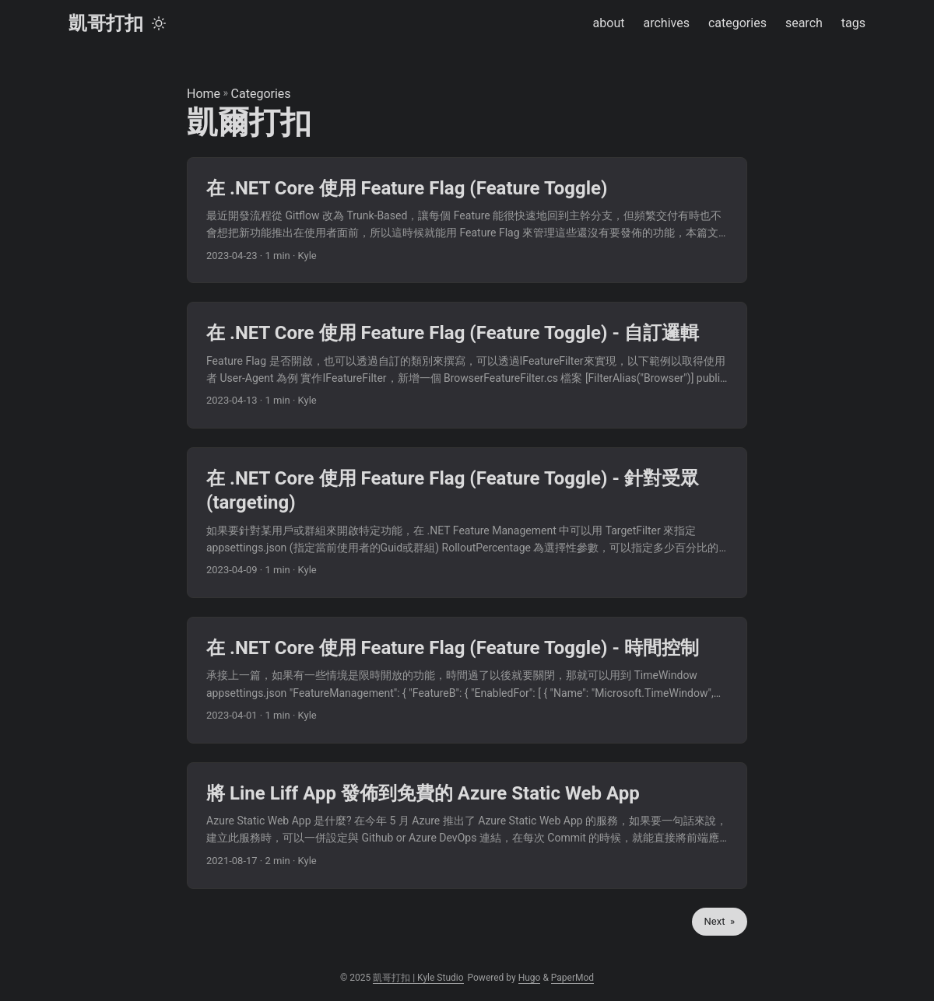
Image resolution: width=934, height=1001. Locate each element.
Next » (719, 921)
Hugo (529, 977)
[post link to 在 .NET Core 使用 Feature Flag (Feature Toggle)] (467, 220)
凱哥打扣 (105, 23)
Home (203, 93)
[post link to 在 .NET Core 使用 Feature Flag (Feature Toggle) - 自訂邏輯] (467, 365)
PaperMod (572, 977)
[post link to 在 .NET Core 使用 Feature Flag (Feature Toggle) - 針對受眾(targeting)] (467, 522)
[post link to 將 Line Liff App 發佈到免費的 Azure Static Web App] (467, 825)
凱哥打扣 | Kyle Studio (418, 977)
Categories (261, 93)
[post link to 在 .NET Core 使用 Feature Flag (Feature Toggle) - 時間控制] (467, 680)
